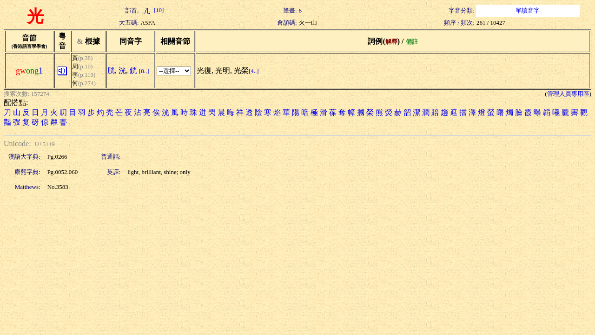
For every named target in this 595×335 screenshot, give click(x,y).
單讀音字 (528, 10)
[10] (152, 10)
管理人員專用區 (568, 93)
